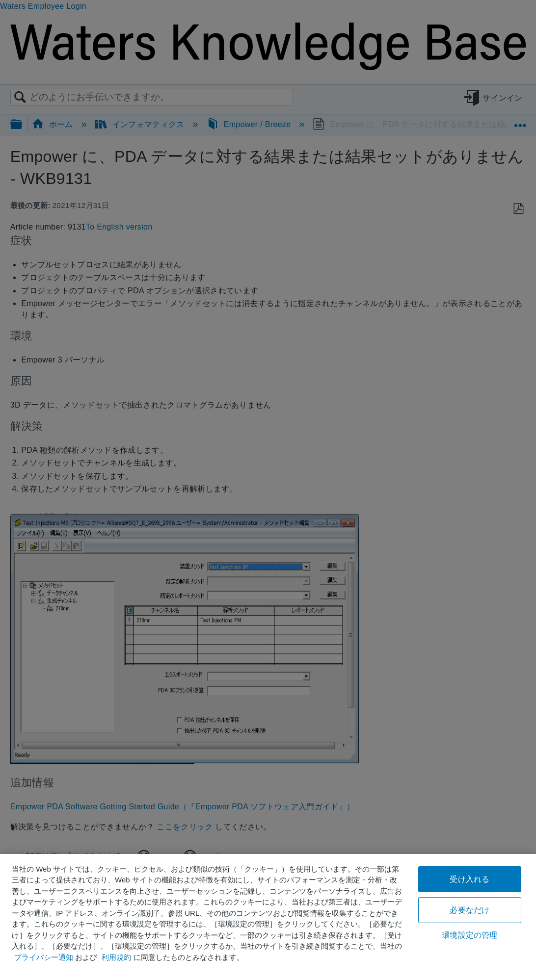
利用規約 (116, 957)
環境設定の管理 (469, 935)
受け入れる (469, 879)
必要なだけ (469, 910)
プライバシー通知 (43, 957)
